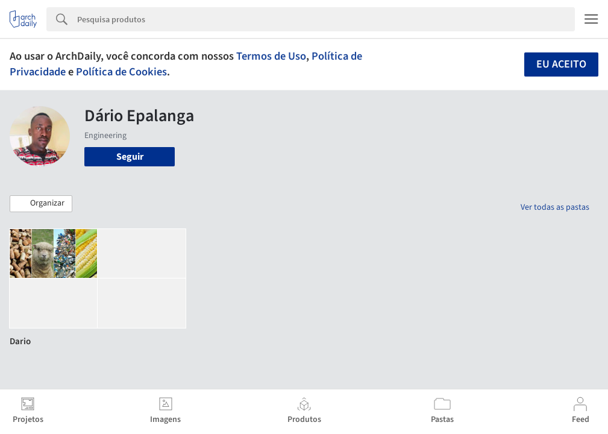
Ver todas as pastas (555, 207)
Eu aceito (561, 64)
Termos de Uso (271, 56)
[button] (41, 203)
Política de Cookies (121, 72)
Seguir (129, 156)
